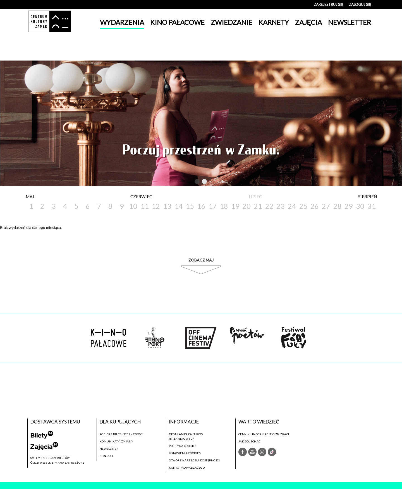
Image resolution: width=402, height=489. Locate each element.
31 (371, 206)
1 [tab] (197, 182)
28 (337, 206)
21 (258, 206)
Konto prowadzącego (187, 467)
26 (314, 206)
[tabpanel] (201, 123)
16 (201, 206)
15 (190, 206)
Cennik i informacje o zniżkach (264, 434)
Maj (30, 196)
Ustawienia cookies (184, 453)
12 (156, 206)
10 (133, 206)
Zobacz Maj (201, 260)
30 (360, 206)
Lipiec (255, 196)
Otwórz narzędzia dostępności (194, 460)
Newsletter (109, 448)
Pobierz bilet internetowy (121, 434)
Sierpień (367, 196)
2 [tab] (204, 182)
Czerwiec (141, 196)
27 (326, 206)
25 (303, 206)
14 (178, 206)
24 (292, 206)
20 (246, 206)
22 (269, 206)
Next (215, 181)
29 (348, 206)
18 (224, 206)
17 (213, 206)
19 (235, 206)
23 (280, 206)
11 (144, 206)
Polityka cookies (182, 445)
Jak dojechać (249, 441)
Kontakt (106, 455)
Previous (186, 181)
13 (167, 206)
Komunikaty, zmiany (116, 441)
